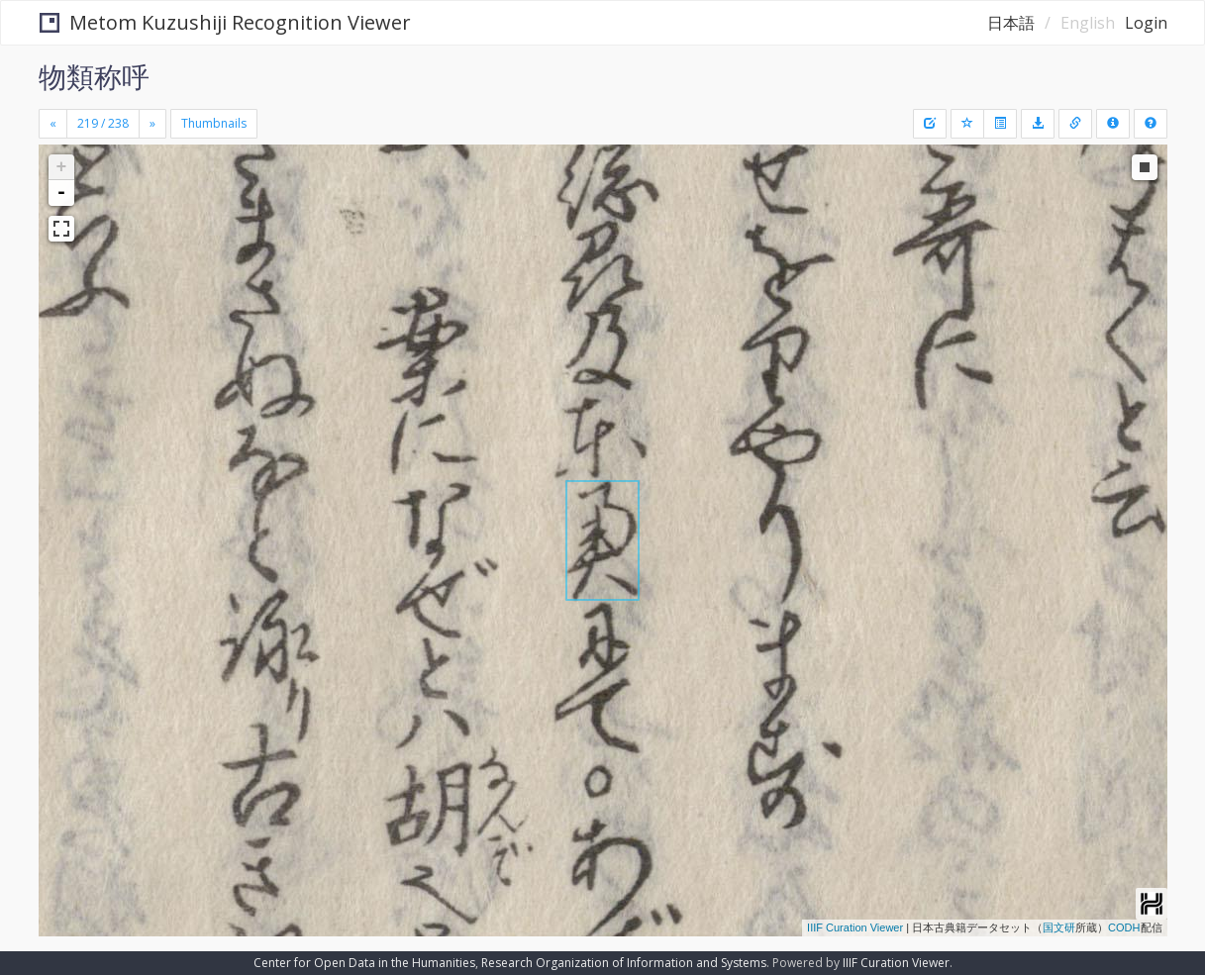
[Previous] (53, 124)
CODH (1124, 927)
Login (1146, 23)
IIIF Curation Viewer (855, 927)
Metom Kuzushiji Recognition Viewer (225, 22)
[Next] (152, 124)
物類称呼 (94, 76)
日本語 (1011, 23)
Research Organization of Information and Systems (623, 962)
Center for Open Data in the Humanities (364, 962)
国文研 (1059, 927)
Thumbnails (214, 123)
